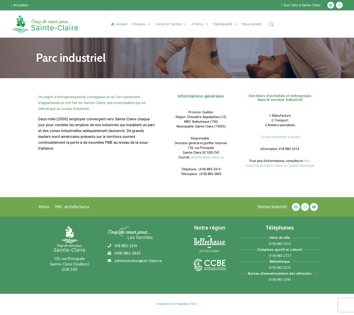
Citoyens (141, 24)
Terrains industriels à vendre (280, 137)
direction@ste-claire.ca (207, 157)
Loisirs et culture (171, 24)
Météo (44, 207)
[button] (19, 5)
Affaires (200, 24)
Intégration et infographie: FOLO (176, 304)
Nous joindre (251, 24)
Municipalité (225, 24)
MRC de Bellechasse (72, 207)
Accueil (121, 24)
